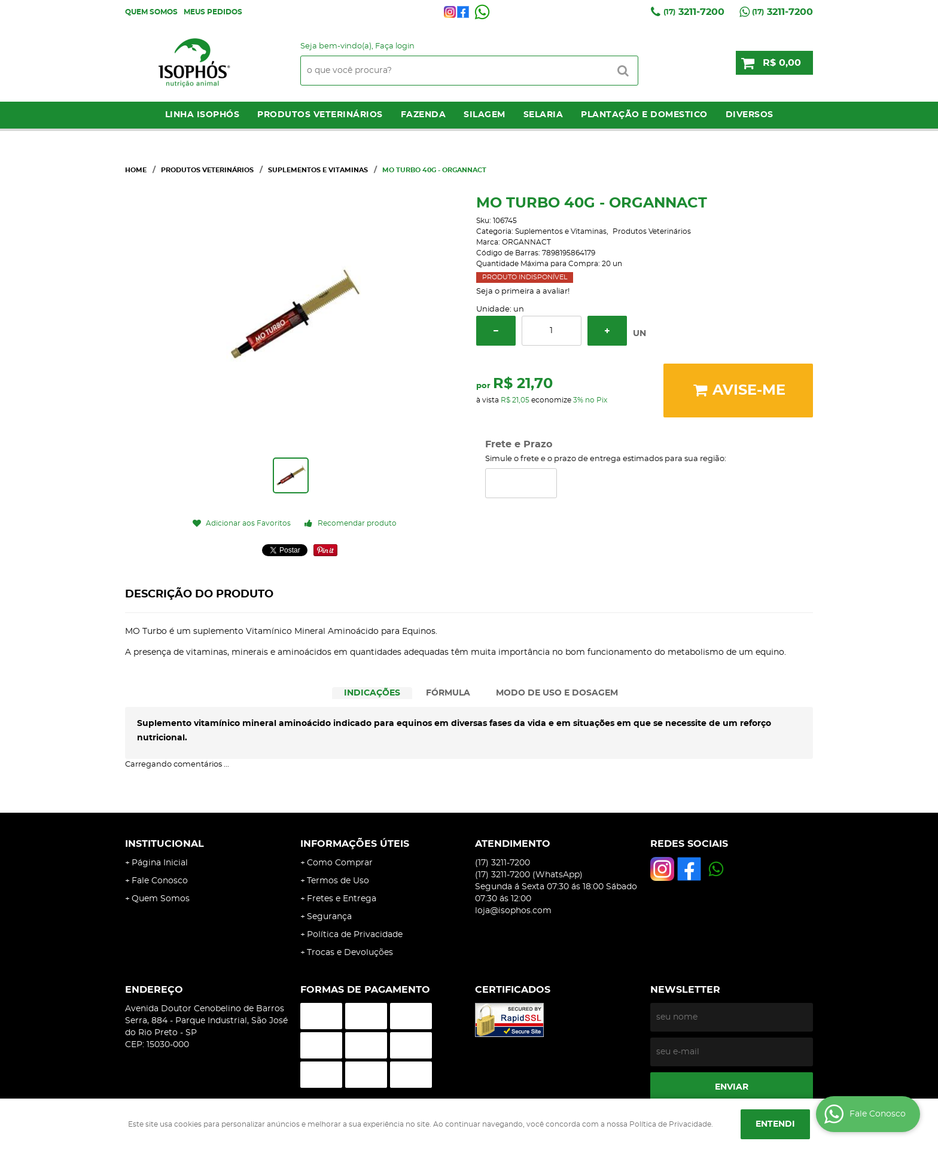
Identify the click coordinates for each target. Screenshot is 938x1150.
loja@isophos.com (513, 911)
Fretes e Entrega (341, 899)
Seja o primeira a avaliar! (523, 291)
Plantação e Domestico (644, 115)
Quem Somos (151, 12)
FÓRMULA (448, 693)
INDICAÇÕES (372, 693)
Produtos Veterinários (320, 115)
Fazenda (423, 115)
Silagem (484, 115)
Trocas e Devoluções (350, 952)
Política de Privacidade (355, 935)
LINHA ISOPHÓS (202, 115)
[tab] (372, 693)
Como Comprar (340, 863)
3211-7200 (693, 12)
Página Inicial (160, 863)
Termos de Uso (338, 881)
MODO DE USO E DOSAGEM (557, 693)
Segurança (329, 917)
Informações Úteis (354, 844)
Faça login (395, 46)
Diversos (749, 115)
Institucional (164, 844)
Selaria (543, 115)
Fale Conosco (160, 881)
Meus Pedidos (213, 12)
